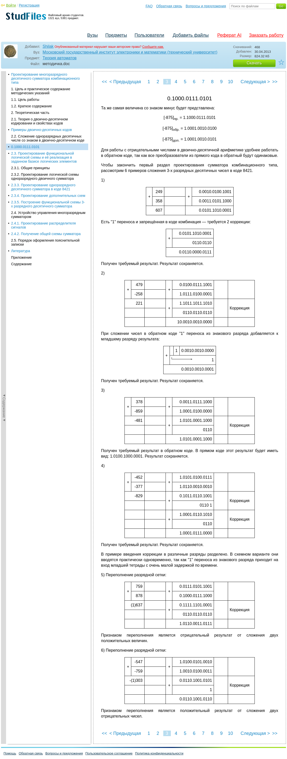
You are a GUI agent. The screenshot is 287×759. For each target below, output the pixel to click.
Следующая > (255, 81)
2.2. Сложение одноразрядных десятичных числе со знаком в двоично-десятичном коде (47, 118)
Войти (11, 5)
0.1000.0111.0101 (25, 127)
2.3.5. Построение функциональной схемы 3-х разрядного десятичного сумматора (48, 184)
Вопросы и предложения (206, 6)
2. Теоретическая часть (30, 93)
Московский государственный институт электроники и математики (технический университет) (130, 52)
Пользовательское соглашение (109, 753)
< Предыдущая (125, 81)
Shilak (48, 46)
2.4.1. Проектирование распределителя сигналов (43, 205)
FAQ (149, 6)
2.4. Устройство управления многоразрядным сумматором (48, 195)
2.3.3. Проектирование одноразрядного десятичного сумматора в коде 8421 (43, 167)
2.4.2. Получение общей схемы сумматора (46, 214)
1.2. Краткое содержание (31, 86)
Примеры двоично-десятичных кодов (41, 110)
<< (104, 81)
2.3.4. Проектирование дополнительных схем (48, 175)
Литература (20, 231)
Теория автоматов (60, 58)
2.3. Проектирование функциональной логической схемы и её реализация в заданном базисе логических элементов (44, 137)
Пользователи (149, 35)
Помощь (10, 753)
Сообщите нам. (153, 46)
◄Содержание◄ (4, 159)
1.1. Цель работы (25, 79)
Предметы (116, 35)
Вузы (92, 35)
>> (274, 81)
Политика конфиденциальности (159, 753)
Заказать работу (266, 35)
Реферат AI (229, 35)
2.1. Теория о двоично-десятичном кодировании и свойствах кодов (39, 101)
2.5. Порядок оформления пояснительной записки (45, 222)
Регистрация (29, 5)
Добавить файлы (191, 35)
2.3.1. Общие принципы (30, 148)
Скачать (254, 63)
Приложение (21, 237)
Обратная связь (169, 6)
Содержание (21, 244)
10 (230, 81)
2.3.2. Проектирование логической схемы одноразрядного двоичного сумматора (45, 156)
